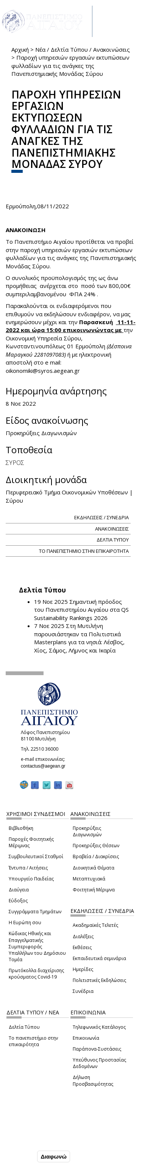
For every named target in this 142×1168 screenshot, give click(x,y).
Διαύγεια (19, 889)
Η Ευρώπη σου (25, 922)
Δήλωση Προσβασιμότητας (93, 1080)
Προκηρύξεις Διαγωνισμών (87, 831)
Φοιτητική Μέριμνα (94, 889)
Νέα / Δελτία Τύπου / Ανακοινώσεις (82, 49)
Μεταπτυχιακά (89, 879)
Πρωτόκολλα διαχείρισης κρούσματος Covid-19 (36, 973)
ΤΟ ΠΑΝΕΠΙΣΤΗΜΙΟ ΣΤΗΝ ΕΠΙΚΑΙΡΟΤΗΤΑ (84, 551)
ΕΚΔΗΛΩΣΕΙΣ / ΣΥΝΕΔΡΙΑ (101, 517)
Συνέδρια (83, 991)
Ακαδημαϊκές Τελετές (95, 925)
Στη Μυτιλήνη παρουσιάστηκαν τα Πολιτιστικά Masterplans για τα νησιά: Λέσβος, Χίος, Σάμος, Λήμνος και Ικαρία (79, 638)
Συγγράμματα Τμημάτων (35, 911)
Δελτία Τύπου (24, 1027)
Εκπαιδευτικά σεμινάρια (99, 958)
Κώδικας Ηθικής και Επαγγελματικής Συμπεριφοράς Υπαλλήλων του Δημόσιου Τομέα (37, 946)
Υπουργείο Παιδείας (31, 879)
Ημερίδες (83, 969)
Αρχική (20, 49)
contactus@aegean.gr (45, 766)
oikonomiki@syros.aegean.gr (45, 370)
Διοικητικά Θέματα (93, 868)
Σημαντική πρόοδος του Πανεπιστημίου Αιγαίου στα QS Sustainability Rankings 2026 (81, 610)
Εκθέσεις (82, 947)
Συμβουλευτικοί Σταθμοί (36, 856)
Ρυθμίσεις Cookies (30, 1140)
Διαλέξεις (83, 936)
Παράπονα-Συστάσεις (97, 1049)
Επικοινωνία (86, 1038)
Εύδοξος (18, 900)
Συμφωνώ (19, 1156)
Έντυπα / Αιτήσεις (28, 868)
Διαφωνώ (54, 1156)
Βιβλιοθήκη (21, 828)
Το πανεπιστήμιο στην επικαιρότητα (33, 1041)
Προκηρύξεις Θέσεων (96, 845)
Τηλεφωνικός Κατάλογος (99, 1027)
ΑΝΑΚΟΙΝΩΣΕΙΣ (112, 528)
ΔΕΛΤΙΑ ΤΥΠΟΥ (113, 539)
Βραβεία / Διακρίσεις (96, 856)
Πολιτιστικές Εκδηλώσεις (99, 980)
